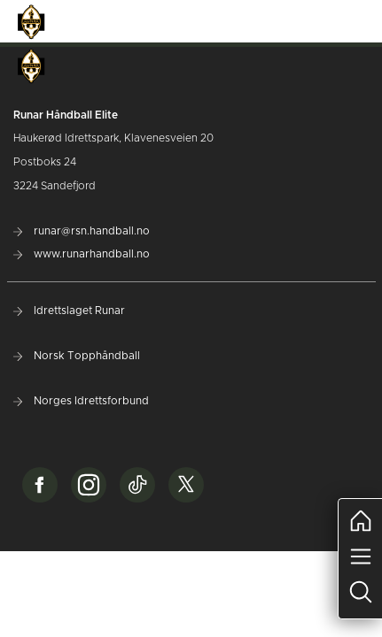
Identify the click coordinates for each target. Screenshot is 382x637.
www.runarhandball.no (81, 254)
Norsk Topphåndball (76, 355)
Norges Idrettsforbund (81, 400)
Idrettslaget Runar (69, 310)
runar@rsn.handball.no (81, 231)
